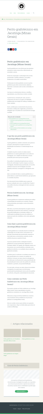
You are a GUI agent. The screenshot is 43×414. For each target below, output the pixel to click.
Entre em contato (21, 391)
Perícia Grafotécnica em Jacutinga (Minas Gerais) (20, 123)
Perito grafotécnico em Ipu (28, 339)
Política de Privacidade (26, 408)
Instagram (19, 408)
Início (11, 13)
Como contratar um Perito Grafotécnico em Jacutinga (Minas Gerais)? (20, 128)
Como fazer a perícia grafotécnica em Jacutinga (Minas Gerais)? (21, 125)
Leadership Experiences (13, 405)
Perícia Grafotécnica (14, 43)
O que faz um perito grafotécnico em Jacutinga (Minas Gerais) (21, 121)
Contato (28, 13)
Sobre (15, 13)
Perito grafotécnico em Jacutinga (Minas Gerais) (19, 118)
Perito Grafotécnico (21, 13)
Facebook (14, 408)
